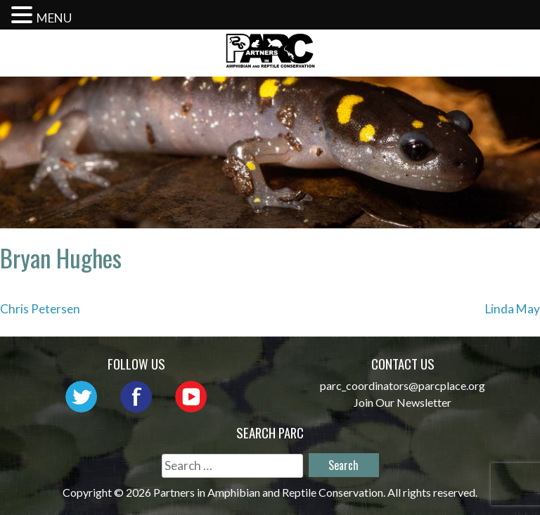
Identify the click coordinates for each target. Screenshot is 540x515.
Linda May (512, 308)
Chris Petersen (40, 308)
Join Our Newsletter (402, 402)
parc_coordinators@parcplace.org (402, 385)
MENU (54, 18)
